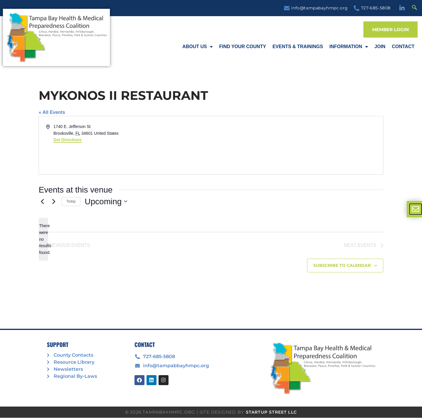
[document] (211, 209)
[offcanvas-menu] (415, 209)
